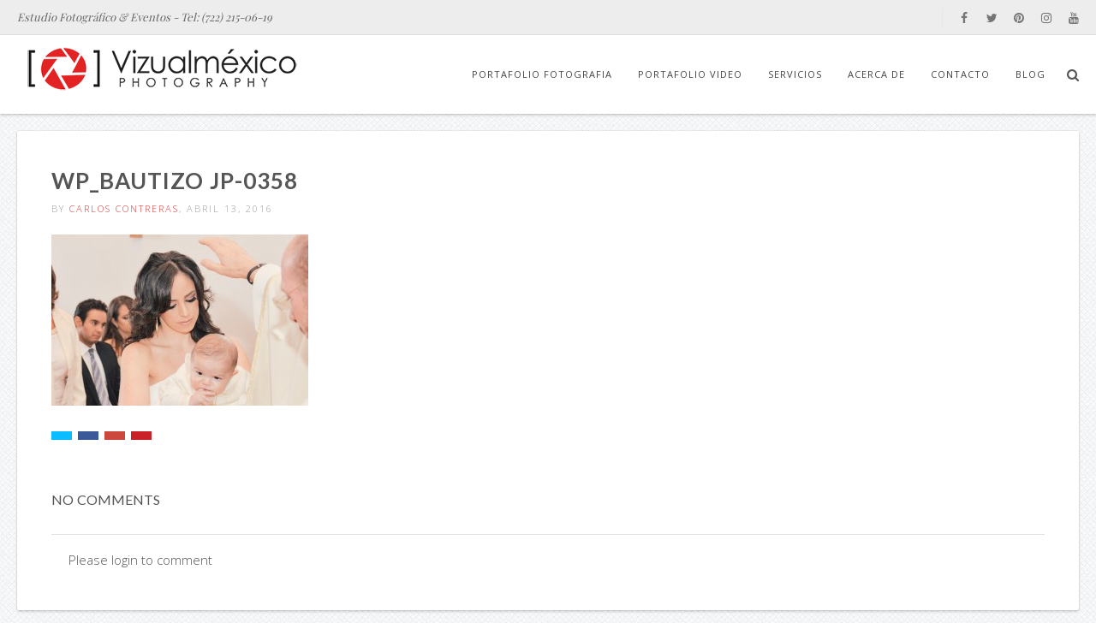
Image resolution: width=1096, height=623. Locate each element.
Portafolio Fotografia (542, 74)
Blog (1030, 74)
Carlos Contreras (124, 208)
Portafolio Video (690, 74)
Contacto (960, 74)
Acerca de (876, 74)
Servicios (795, 74)
